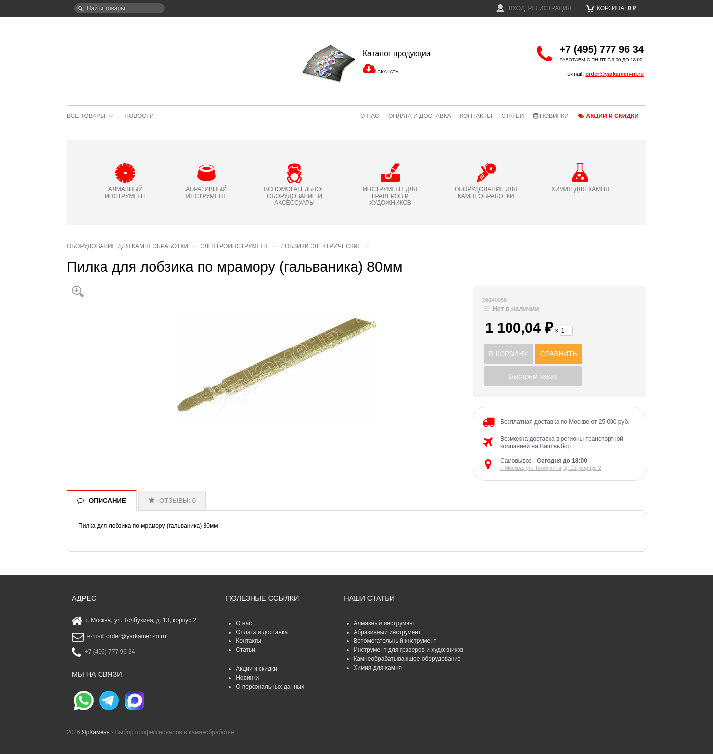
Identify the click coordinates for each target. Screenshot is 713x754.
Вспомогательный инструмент (395, 641)
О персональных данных (270, 686)
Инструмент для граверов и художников (408, 649)
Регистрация (549, 8)
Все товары (86, 116)
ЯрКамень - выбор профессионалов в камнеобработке (134, 57)
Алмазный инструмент (384, 623)
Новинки (551, 116)
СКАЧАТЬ (387, 71)
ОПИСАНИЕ (107, 500)
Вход (510, 8)
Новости (138, 116)
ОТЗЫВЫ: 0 (177, 500)
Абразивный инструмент (387, 632)
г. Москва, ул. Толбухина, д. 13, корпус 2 (550, 468)
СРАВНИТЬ (558, 354)
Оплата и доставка (419, 116)
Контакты (476, 116)
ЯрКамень (96, 732)
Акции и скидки (608, 116)
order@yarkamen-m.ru (614, 74)
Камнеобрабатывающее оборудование (407, 658)
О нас (369, 116)
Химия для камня (378, 667)
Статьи (512, 116)
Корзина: (611, 8)
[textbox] (119, 8)
